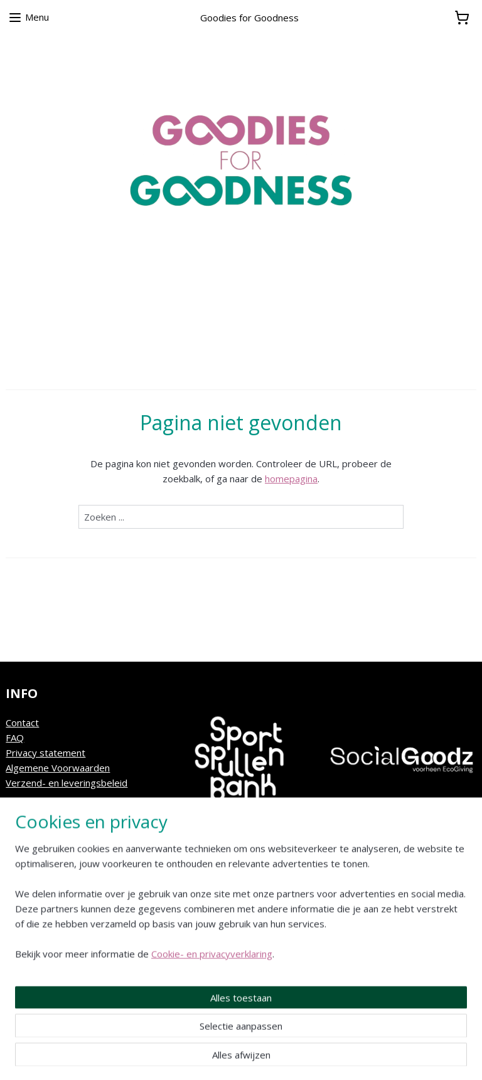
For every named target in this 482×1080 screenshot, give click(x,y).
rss (234, 1057)
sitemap (208, 1057)
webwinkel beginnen (282, 1057)
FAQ (15, 737)
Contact (22, 722)
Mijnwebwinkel (392, 1057)
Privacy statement (45, 752)
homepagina (291, 478)
